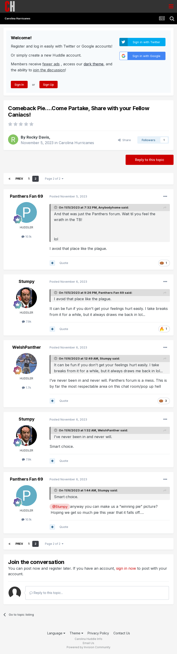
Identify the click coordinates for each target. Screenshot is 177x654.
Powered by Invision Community (88, 647)
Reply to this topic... (46, 593)
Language (56, 633)
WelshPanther (26, 347)
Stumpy (27, 281)
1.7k (26, 387)
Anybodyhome (109, 207)
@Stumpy (60, 507)
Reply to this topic (149, 160)
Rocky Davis (38, 137)
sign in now (126, 568)
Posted (68, 196)
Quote (63, 263)
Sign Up (48, 84)
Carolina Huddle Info (88, 639)
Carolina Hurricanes (76, 142)
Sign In (19, 84)
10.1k (26, 236)
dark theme (93, 64)
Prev (19, 178)
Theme (76, 633)
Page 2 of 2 (54, 178)
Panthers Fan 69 (26, 196)
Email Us (88, 643)
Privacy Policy (98, 633)
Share (124, 140)
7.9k (26, 321)
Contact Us (121, 633)
